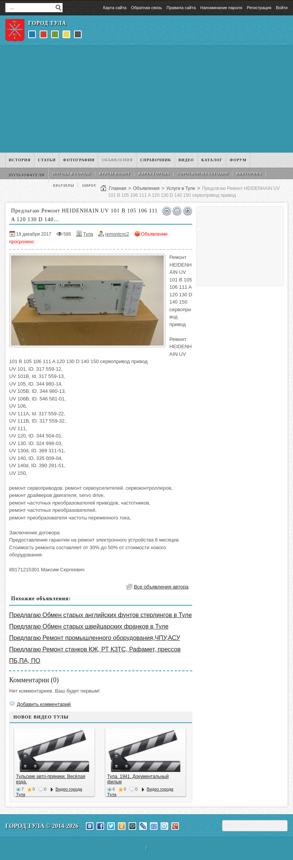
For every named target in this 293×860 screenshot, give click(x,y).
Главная (117, 188)
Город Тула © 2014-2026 (42, 826)
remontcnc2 (117, 234)
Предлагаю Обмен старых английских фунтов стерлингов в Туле (100, 615)
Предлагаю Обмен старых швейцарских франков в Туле (89, 626)
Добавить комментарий (44, 704)
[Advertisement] (146, 99)
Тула (88, 234)
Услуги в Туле (180, 188)
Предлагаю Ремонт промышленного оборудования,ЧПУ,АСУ (94, 638)
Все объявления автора (161, 587)
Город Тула (47, 23)
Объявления (146, 188)
